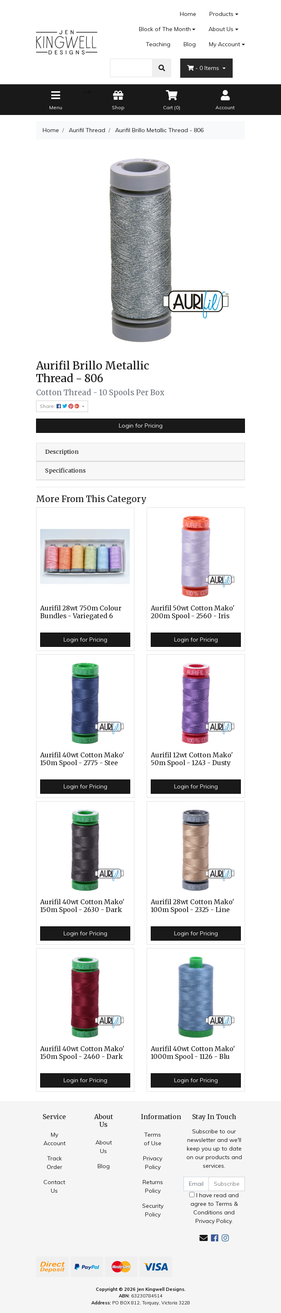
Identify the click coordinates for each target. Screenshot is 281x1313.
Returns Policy (153, 1186)
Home (188, 14)
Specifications (65, 470)
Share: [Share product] (60, 406)
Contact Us (54, 1186)
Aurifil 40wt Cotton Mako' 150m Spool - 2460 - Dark (82, 1053)
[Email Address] (196, 1184)
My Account (54, 1139)
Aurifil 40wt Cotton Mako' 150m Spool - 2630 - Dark (82, 906)
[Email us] (203, 1238)
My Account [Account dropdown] (224, 44)
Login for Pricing (141, 425)
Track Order (54, 1163)
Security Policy (152, 1210)
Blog (190, 44)
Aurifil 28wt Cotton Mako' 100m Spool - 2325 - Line (192, 906)
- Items (204, 68)
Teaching (158, 44)
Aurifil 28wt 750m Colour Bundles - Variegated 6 (81, 612)
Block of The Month (165, 29)
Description (62, 451)
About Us (220, 29)
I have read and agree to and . (214, 1208)
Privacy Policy (152, 1163)
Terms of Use (152, 1139)
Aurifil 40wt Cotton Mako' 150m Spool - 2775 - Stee (82, 759)
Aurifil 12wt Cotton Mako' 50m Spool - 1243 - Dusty (192, 759)
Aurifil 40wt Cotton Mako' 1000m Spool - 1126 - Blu (193, 1053)
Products (221, 14)
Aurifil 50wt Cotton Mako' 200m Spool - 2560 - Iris (193, 612)
